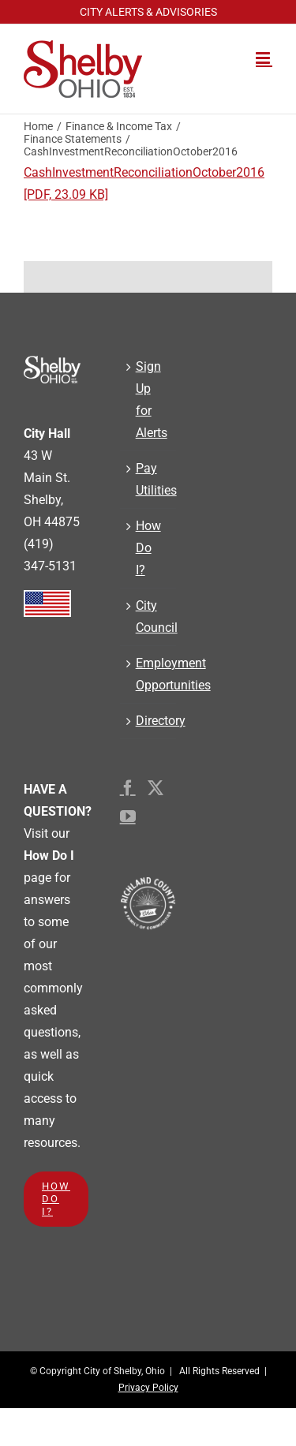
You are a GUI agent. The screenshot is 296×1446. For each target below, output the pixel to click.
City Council (148, 616)
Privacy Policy (148, 1387)
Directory (148, 720)
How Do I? (148, 547)
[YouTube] (128, 816)
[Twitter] (155, 788)
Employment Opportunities (148, 674)
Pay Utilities (148, 479)
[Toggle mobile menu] (264, 58)
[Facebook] (128, 788)
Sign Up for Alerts (148, 399)
